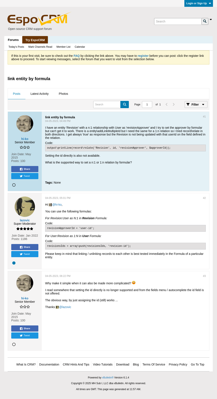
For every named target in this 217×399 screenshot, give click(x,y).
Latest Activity (40, 93)
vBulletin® (108, 377)
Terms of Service (153, 364)
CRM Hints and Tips (76, 364)
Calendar (80, 46)
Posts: (15, 161)
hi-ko (58, 204)
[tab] (16, 93)
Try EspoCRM (35, 40)
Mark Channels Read (40, 46)
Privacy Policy (178, 364)
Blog (136, 364)
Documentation (49, 364)
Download (122, 364)
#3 (204, 276)
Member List (63, 46)
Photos (63, 93)
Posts (16, 93)
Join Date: (18, 154)
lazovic (66, 307)
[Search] (178, 21)
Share (24, 169)
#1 (204, 116)
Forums (13, 40)
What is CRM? (26, 364)
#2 (204, 198)
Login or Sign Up (198, 3)
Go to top (197, 364)
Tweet (25, 176)
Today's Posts (16, 46)
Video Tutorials (103, 364)
